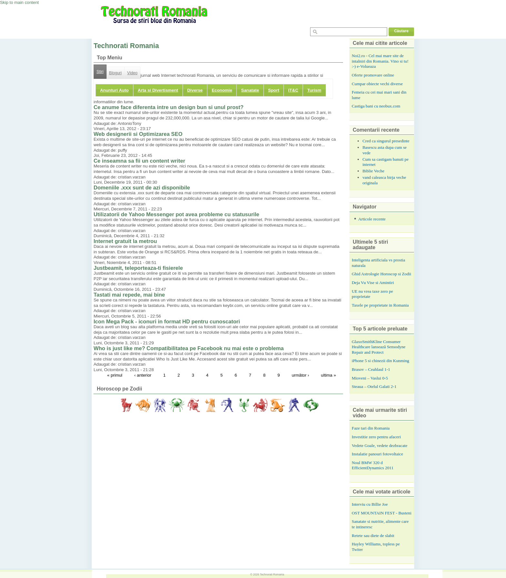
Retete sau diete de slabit (373, 535)
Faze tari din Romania (371, 428)
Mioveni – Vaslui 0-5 (370, 378)
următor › (300, 375)
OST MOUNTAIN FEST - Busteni (381, 513)
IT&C (293, 90)
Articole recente (372, 219)
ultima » (328, 375)
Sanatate (250, 90)
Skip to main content (19, 2)
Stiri (100, 71)
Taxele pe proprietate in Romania (380, 305)
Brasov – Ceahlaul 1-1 (371, 369)
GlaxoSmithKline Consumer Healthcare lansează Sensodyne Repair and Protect (378, 347)
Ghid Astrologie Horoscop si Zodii (381, 273)
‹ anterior (142, 375)
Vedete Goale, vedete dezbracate (379, 445)
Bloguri (115, 73)
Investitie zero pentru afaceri (376, 436)
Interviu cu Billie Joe (370, 504)
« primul (114, 375)
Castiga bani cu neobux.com (376, 106)
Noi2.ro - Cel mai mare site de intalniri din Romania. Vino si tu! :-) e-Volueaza (380, 61)
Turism (314, 90)
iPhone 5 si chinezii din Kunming (380, 360)
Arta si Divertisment (158, 90)
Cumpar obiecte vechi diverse (377, 83)
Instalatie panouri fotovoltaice (377, 453)
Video (132, 73)
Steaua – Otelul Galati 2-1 (374, 386)
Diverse (195, 90)
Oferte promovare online (373, 75)
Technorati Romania (272, 574)
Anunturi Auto (114, 90)
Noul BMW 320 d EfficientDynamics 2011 (372, 465)
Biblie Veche (373, 170)
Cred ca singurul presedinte (386, 140)
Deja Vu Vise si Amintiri (373, 282)
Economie (222, 90)
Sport (273, 90)
